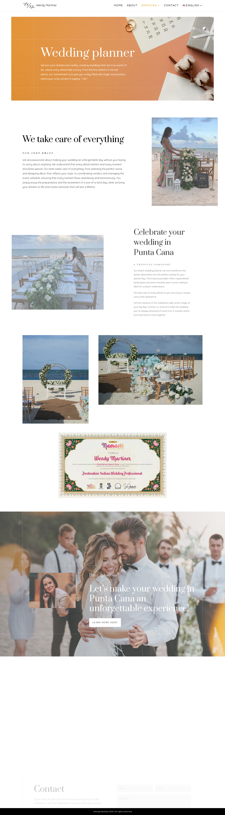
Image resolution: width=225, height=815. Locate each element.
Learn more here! (105, 622)
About (132, 5)
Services (149, 5)
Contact (171, 5)
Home (118, 5)
